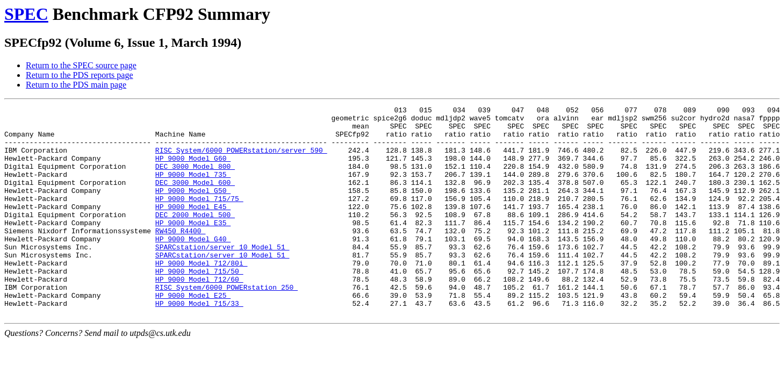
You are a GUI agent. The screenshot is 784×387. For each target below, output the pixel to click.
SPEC (26, 14)
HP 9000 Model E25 (193, 334)
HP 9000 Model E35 (193, 247)
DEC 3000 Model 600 (195, 198)
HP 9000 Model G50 (193, 208)
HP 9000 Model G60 (193, 169)
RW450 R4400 (180, 256)
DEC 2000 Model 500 (195, 237)
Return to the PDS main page (76, 84)
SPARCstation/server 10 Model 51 (222, 276)
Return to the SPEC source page (81, 65)
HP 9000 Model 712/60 (199, 314)
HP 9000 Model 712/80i (201, 295)
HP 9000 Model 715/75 (199, 218)
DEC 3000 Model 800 (195, 179)
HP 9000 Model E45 (193, 227)
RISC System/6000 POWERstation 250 (226, 324)
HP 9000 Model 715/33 (199, 343)
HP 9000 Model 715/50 (199, 305)
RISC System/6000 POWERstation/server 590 (241, 159)
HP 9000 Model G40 (193, 266)
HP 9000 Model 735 (193, 189)
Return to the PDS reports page (79, 75)
